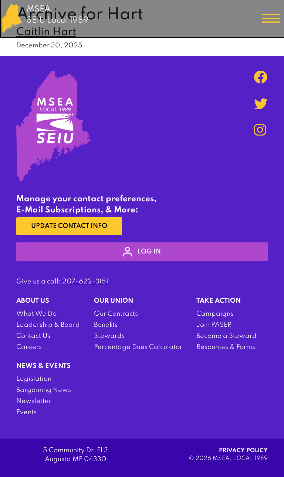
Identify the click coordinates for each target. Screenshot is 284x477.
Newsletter (33, 401)
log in (142, 251)
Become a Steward (226, 336)
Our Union (113, 301)
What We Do (36, 313)
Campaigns (214, 313)
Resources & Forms (225, 347)
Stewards (109, 336)
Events (26, 412)
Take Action (218, 301)
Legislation (33, 379)
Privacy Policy (243, 451)
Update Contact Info (69, 226)
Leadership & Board (48, 325)
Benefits (106, 325)
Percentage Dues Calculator (138, 347)
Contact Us (33, 336)
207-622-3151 (85, 281)
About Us (32, 301)
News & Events (43, 366)
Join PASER (213, 325)
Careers (29, 347)
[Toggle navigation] (271, 18)
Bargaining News (43, 390)
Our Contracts (116, 313)
